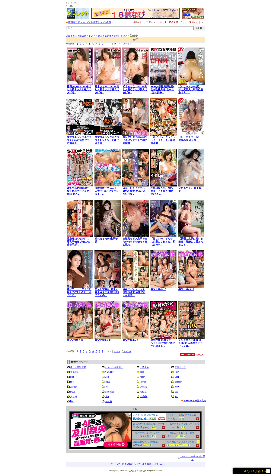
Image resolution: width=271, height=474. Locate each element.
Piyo (177, 372)
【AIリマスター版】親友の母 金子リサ (189, 139)
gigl (72, 377)
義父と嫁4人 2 (102, 340)
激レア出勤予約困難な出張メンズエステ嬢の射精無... (135, 140)
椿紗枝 (143, 391)
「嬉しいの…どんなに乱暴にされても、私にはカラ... (163, 241)
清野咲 (143, 382)
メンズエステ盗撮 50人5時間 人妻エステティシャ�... (190, 343)
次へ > (117, 44)
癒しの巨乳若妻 (78, 367)
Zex (107, 377)
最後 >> (127, 44)
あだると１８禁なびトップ (79, 35)
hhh (107, 396)
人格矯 (73, 396)
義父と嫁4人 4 (186, 289)
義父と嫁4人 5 (158, 289)
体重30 (143, 387)
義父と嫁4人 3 (75, 340)
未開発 (73, 387)
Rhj (72, 381)
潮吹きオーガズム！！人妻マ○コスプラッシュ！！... (107, 190)
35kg (177, 386)
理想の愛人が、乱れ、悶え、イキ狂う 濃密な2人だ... (163, 190)
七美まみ (144, 367)
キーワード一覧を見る (194, 400)
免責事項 (146, 464)
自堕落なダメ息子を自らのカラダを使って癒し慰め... (135, 241)
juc (106, 386)
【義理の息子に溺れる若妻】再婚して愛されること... (190, 241)
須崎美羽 (109, 391)
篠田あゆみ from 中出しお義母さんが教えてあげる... (79, 89)
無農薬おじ (75, 372)
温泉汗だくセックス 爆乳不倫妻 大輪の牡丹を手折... (78, 241)
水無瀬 (108, 401)
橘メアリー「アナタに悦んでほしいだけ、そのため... (79, 292)
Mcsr (142, 377)
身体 (142, 372)
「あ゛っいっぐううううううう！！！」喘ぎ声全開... (163, 140)
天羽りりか (180, 367)
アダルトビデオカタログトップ (111, 35)
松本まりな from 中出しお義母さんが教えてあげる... (135, 89)
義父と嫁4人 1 (130, 340)
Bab (72, 401)
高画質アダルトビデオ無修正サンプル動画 (89, 22)
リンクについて (112, 464)
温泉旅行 (179, 382)
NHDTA (143, 396)
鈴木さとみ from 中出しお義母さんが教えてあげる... (107, 89)
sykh (72, 391)
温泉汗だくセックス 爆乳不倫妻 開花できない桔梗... (134, 190)
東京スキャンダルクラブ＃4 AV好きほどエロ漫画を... (79, 140)
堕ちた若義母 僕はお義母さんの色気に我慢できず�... (107, 292)
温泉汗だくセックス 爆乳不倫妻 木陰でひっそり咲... (134, 292)
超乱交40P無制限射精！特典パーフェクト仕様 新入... (79, 190)
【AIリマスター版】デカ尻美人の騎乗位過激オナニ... (190, 89)
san (176, 391)
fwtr (176, 396)
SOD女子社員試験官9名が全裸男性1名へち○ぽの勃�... (162, 89)
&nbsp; (135, 430)
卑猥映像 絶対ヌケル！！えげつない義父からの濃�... (163, 343)
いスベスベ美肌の (114, 367)
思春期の (109, 372)
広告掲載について (131, 464)
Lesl (177, 377)
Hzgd (107, 381)
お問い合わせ (160, 464)
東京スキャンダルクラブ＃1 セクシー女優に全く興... (107, 140)
